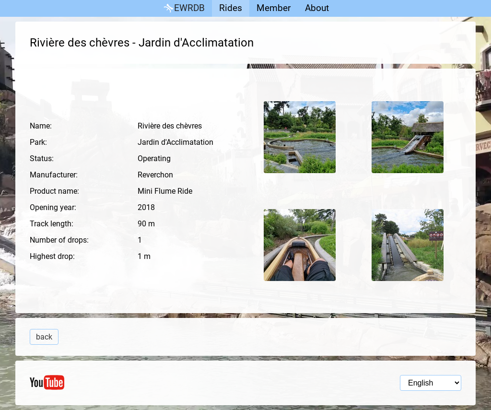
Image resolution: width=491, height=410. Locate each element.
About (317, 7)
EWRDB (183, 8)
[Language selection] (430, 383)
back (44, 336)
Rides (230, 7)
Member (274, 7)
